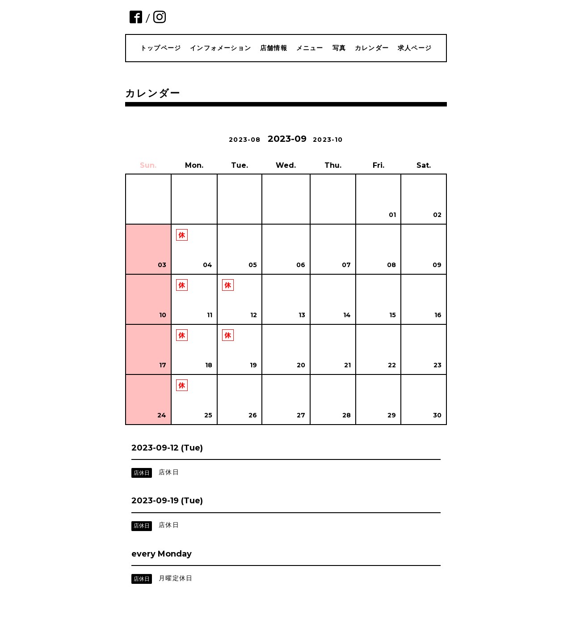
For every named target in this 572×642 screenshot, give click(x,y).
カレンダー (372, 48)
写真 (339, 48)
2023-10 (328, 140)
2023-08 (245, 140)
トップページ (160, 48)
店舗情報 (273, 48)
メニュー (310, 48)
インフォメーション (220, 48)
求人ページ (415, 48)
